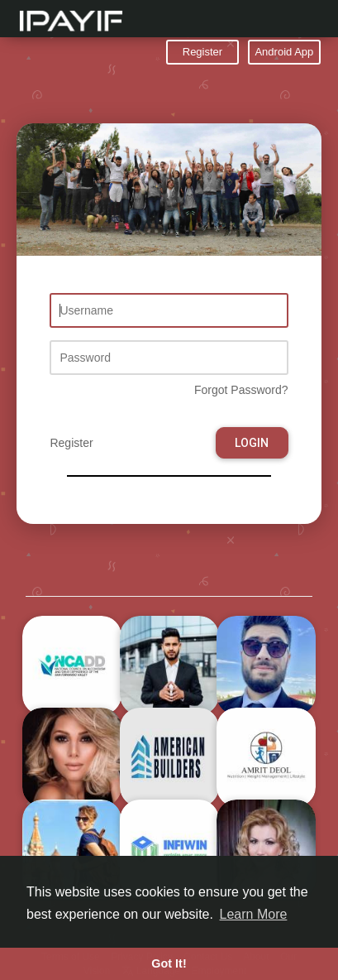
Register (202, 52)
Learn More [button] (254, 914)
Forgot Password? (241, 389)
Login (252, 442)
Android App (284, 52)
